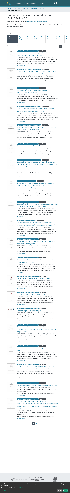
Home (9, 8)
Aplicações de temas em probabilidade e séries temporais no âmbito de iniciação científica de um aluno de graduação (36, 329)
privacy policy (20, 487)
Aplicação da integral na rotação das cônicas (32, 294)
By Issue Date (42, 39)
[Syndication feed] (60, 46)
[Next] (39, 423)
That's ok (65, 490)
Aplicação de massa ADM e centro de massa (33, 146)
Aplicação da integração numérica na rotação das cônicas (37, 385)
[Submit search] (54, 3)
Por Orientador (50, 38)
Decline (60, 490)
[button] (57, 3)
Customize (3, 490)
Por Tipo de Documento (59, 38)
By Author (29, 38)
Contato (41, 3)
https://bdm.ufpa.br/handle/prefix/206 (36, 22)
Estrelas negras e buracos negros (29, 311)
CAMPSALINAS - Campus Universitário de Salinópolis (21, 8)
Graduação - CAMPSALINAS (39, 8)
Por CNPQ (36, 38)
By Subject (21, 38)
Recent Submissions (12, 38)
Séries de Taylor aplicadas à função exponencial (34, 278)
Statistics (26, 3)
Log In (60, 3)
